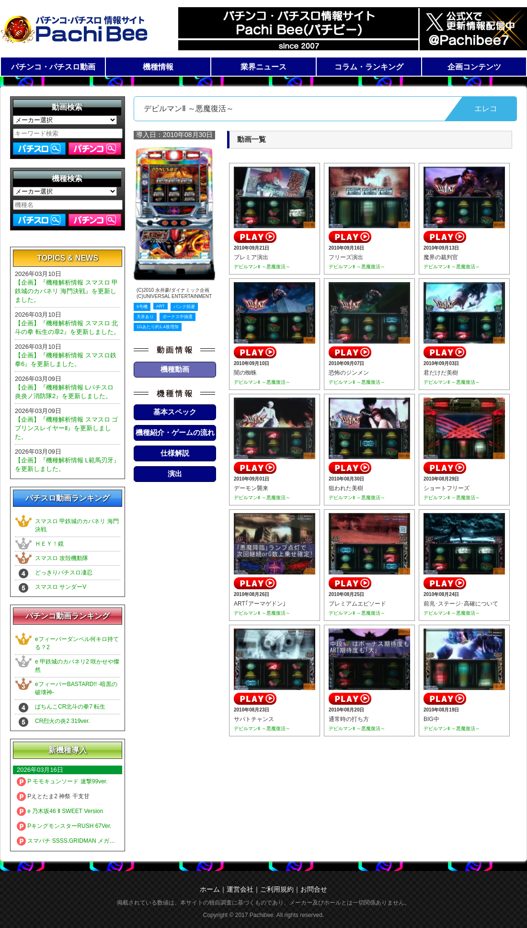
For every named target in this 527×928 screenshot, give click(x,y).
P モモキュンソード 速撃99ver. (62, 781)
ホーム (210, 889)
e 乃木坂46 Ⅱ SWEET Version (60, 811)
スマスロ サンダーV (60, 587)
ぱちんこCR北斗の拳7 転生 (70, 706)
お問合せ (313, 889)
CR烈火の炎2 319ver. (62, 721)
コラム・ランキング (368, 67)
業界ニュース (263, 67)
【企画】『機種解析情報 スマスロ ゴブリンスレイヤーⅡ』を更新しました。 (66, 428)
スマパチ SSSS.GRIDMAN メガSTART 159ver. (82, 840)
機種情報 (158, 67)
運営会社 (240, 889)
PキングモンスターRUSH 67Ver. (64, 826)
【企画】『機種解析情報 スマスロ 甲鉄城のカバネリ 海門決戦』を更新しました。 (66, 291)
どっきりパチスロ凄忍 (63, 572)
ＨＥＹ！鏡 (49, 543)
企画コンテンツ (474, 67)
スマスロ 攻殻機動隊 (61, 558)
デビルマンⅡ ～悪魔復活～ (262, 266)
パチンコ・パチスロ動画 (53, 67)
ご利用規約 (277, 889)
